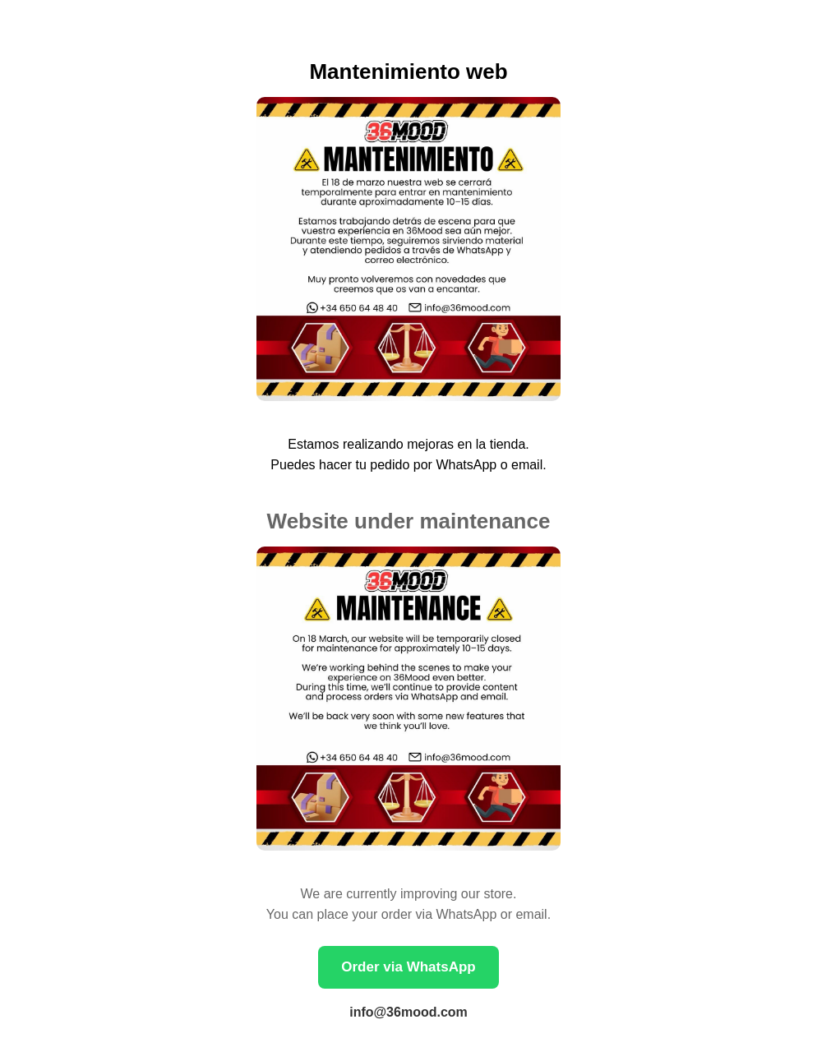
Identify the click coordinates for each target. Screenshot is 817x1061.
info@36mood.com (408, 1012)
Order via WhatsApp (408, 967)
